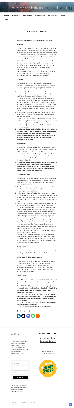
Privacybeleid (14, 402)
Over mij (7, 19)
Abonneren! (20, 377)
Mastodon (3, 1)
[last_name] (20, 368)
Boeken (64, 15)
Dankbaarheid (27, 15)
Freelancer (16, 15)
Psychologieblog (40, 15)
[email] (20, 372)
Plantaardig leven (53, 15)
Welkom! (6, 15)
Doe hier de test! (48, 341)
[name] (20, 363)
